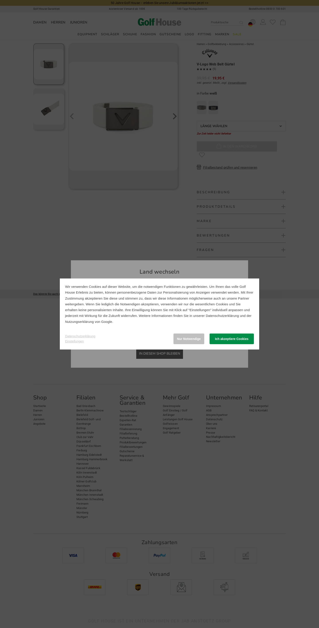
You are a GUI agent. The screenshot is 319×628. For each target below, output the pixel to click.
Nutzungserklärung (79, 322)
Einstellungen (74, 341)
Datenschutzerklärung (222, 316)
